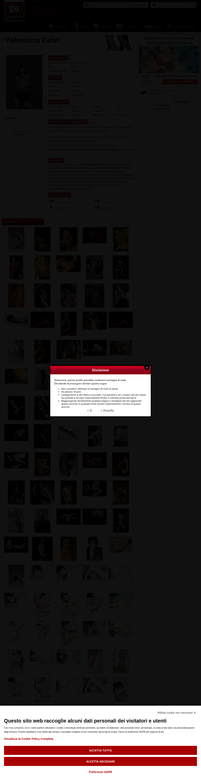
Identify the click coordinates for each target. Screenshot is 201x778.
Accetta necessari (100, 761)
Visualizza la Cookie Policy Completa (28, 738)
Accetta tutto (100, 750)
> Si (87, 395)
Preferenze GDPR (100, 772)
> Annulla (105, 395)
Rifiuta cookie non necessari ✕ (177, 712)
